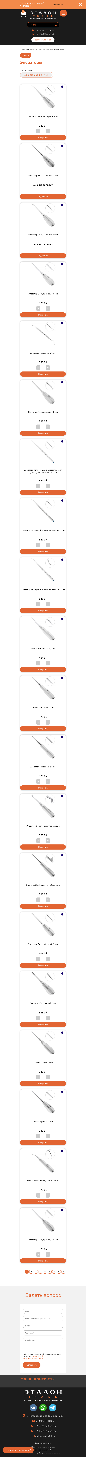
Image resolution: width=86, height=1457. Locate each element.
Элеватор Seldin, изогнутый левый (43, 826)
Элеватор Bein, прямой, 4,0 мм (43, 293)
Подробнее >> (58, 4)
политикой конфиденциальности (33, 1357)
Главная (24, 49)
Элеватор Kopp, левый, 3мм (43, 1003)
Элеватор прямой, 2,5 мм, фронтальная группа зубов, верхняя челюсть (43, 471)
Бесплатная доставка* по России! (32, 4)
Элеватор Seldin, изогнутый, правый (43, 885)
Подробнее (43, 196)
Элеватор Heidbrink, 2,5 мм (43, 766)
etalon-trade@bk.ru (45, 1436)
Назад (26, 55)
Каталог (33, 49)
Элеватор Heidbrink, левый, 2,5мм (43, 1180)
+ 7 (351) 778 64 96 (44, 30)
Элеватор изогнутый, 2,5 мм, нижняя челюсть (43, 530)
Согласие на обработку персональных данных (43, 1453)
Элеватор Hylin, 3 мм (43, 1062)
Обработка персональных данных (43, 1447)
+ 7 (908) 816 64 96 (44, 34)
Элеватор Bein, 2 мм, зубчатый (43, 175)
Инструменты (45, 49)
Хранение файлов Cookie (43, 1450)
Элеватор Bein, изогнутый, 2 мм (43, 116)
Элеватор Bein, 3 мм (43, 1121)
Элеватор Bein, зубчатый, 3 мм (43, 944)
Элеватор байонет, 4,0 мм (43, 648)
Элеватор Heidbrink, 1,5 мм (43, 353)
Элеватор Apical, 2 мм (43, 707)
